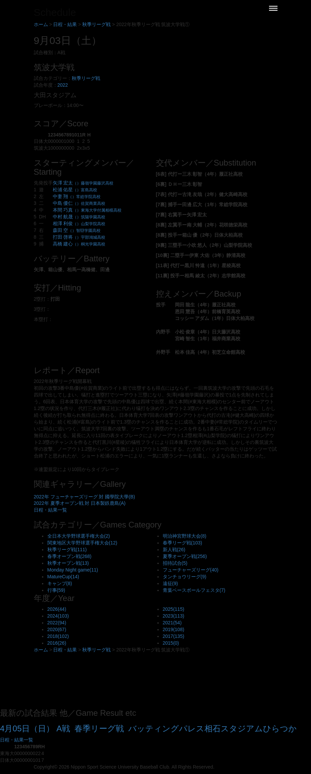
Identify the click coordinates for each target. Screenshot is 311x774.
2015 (171, 643)
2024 (58, 616)
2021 (172, 622)
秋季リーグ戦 (86, 78)
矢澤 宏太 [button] (83, 183)
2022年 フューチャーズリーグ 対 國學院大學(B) (84, 496)
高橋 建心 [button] (79, 243)
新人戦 (174, 549)
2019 (173, 629)
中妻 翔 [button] (77, 196)
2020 (56, 629)
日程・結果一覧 (50, 510)
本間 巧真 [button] (87, 210)
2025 (173, 609)
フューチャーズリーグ (191, 570)
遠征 (170, 583)
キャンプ (59, 583)
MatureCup (63, 576)
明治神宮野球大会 (184, 536)
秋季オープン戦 (68, 563)
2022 (63, 85)
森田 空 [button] (77, 230)
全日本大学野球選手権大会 (78, 536)
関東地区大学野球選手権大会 (82, 542)
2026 (56, 609)
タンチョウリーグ (184, 576)
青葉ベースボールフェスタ (194, 590)
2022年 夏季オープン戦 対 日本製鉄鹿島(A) (80, 503)
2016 (56, 643)
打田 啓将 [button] (79, 237)
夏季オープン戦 (185, 556)
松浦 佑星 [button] (75, 189)
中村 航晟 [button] (79, 216)
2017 (173, 636)
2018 (58, 636)
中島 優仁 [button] (79, 203)
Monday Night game (72, 570)
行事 (56, 590)
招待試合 (175, 563)
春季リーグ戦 (182, 542)
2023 (173, 616)
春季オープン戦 (69, 556)
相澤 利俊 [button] (79, 223)
